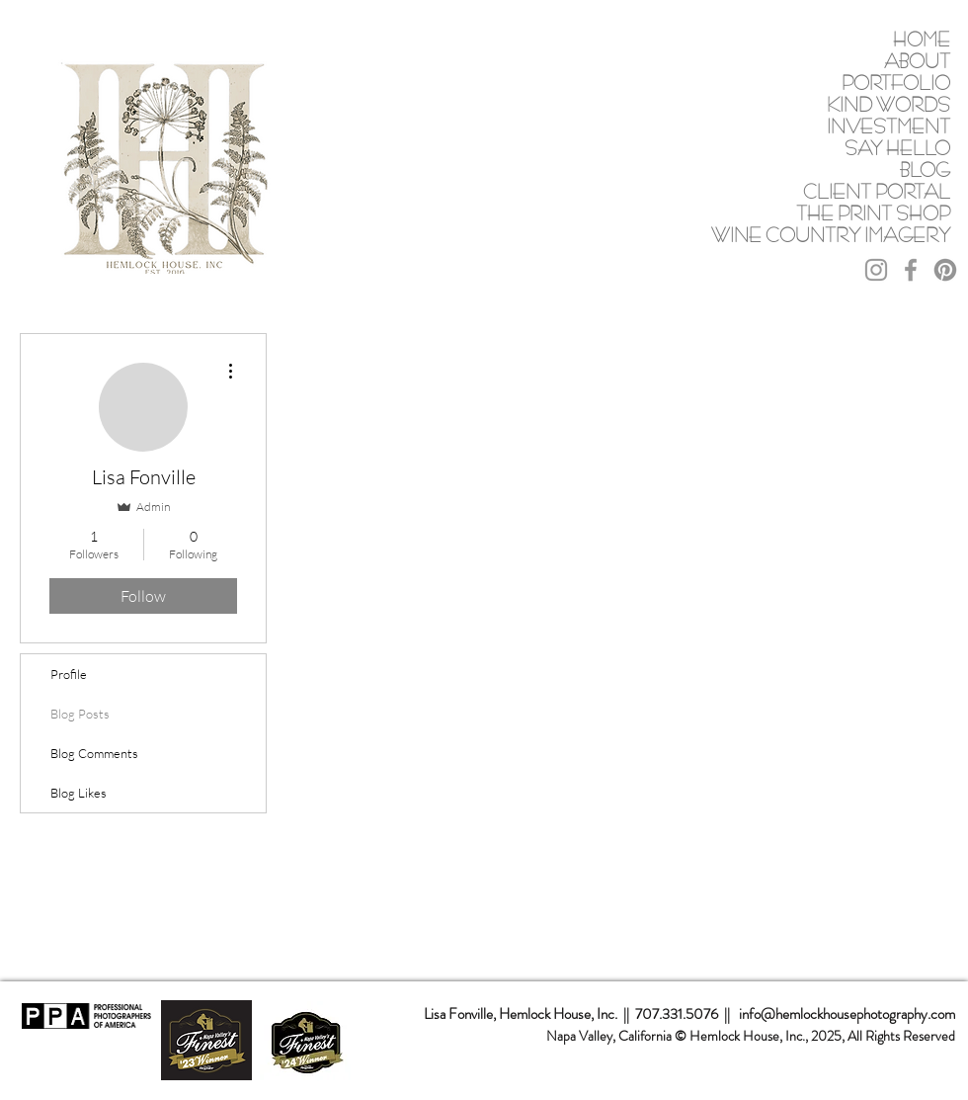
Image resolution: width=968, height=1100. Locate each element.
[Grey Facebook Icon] (911, 270)
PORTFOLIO (896, 82)
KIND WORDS (888, 104)
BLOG (925, 169)
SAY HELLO (897, 147)
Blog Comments (94, 753)
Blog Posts (80, 713)
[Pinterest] (945, 270)
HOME (921, 39)
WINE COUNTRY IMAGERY (876, 234)
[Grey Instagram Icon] (876, 270)
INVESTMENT (888, 126)
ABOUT (917, 60)
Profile (68, 674)
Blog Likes (78, 793)
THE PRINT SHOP (876, 213)
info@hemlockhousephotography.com (847, 1014)
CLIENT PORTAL (876, 191)
